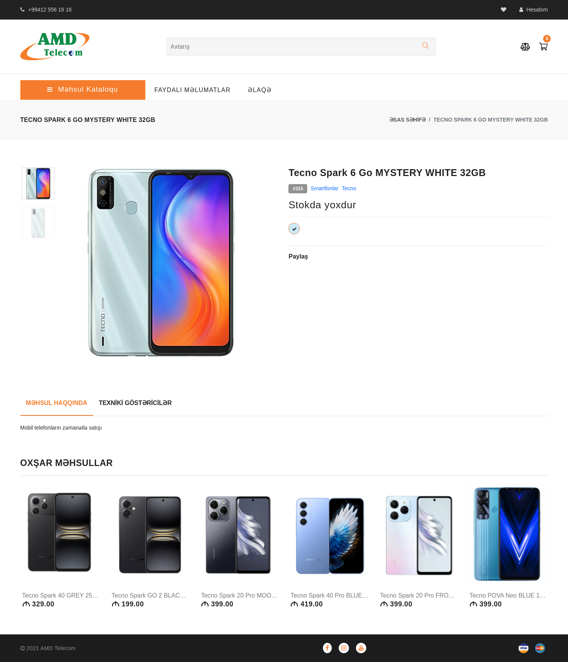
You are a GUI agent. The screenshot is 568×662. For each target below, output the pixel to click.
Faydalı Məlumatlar (193, 90)
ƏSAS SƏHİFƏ (408, 120)
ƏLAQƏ (260, 90)
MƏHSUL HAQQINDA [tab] (56, 403)
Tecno (349, 188)
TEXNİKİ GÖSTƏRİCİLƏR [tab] (135, 403)
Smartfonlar (324, 188)
